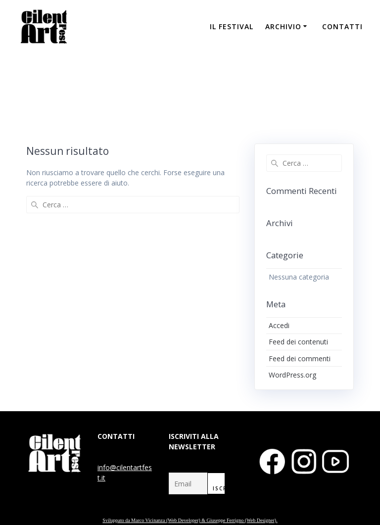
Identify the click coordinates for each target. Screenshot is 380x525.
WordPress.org (292, 375)
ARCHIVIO (283, 26)
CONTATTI (342, 26)
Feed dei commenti (300, 358)
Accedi (279, 325)
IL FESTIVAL (231, 26)
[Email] (188, 483)
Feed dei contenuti (298, 341)
